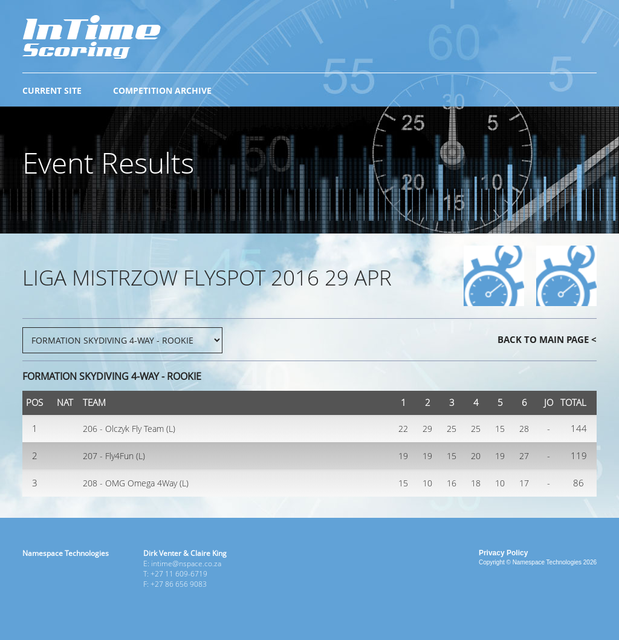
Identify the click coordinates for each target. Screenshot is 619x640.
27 (524, 456)
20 (476, 456)
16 (451, 483)
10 (427, 483)
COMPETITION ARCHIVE (162, 90)
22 (403, 428)
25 (451, 428)
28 (524, 428)
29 (427, 428)
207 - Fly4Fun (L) (114, 456)
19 (403, 456)
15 (500, 428)
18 (476, 483)
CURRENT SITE (52, 90)
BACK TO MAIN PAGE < (547, 339)
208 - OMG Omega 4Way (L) (136, 483)
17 (524, 483)
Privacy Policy (503, 553)
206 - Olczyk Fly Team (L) (129, 428)
